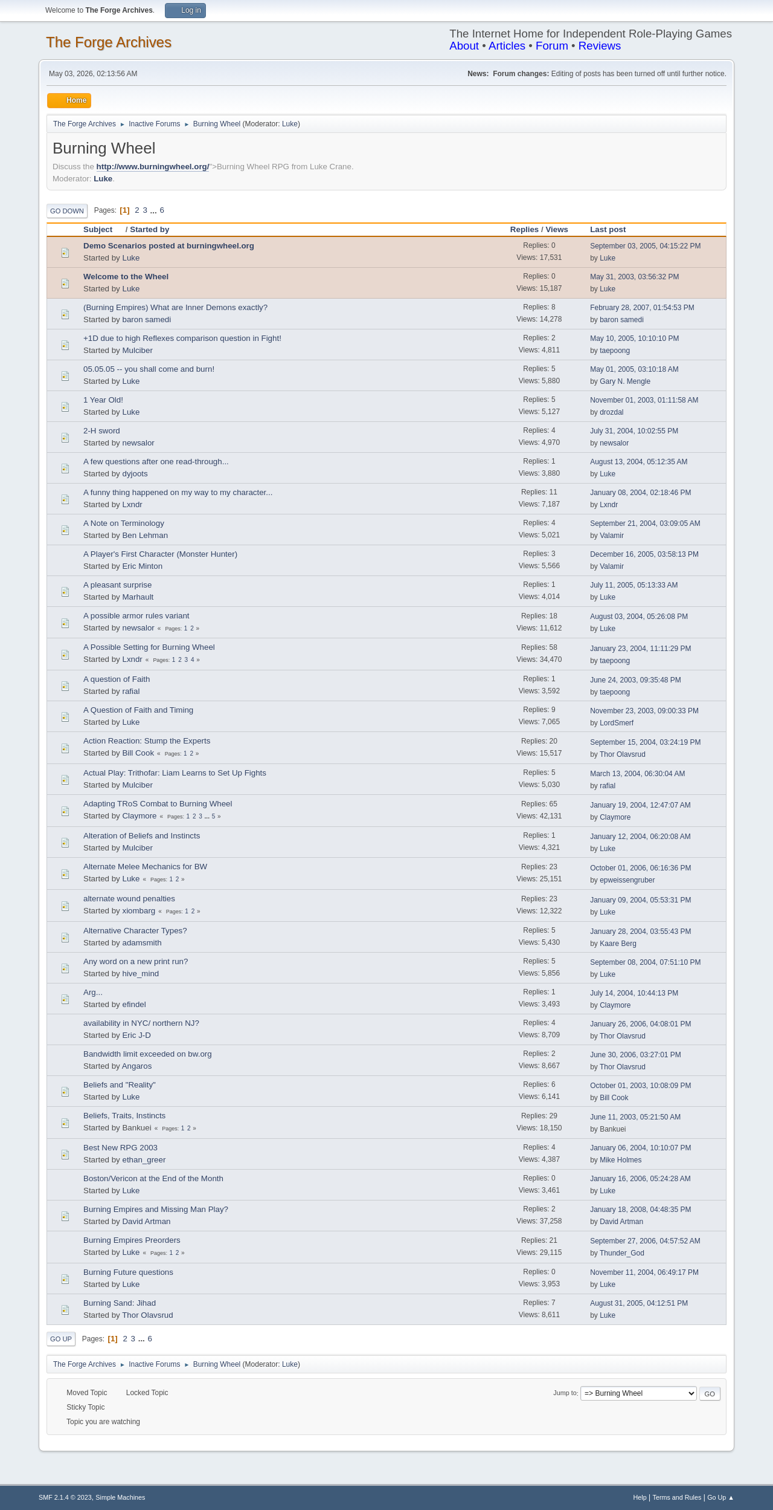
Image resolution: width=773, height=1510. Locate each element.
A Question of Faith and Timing (138, 709)
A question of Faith (116, 679)
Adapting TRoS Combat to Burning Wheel (157, 803)
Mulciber (137, 350)
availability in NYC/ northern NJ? (141, 1023)
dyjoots (134, 473)
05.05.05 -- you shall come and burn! (148, 369)
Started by (149, 229)
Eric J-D (136, 1035)
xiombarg (138, 910)
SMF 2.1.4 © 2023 (65, 1497)
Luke (290, 124)
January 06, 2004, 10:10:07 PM (640, 1148)
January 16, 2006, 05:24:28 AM (640, 1179)
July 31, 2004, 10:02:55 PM (634, 431)
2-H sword (101, 430)
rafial (131, 691)
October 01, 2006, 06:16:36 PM (640, 868)
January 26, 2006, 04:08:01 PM (640, 1024)
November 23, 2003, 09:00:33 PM (644, 711)
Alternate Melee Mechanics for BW (145, 866)
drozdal (611, 412)
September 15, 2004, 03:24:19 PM (645, 742)
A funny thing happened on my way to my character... (177, 492)
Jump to (564, 1393)
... (154, 210)
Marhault (137, 596)
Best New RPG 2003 (120, 1147)
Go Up (61, 1339)
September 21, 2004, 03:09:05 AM (645, 523)
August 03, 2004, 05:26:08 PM (639, 616)
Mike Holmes (620, 1160)
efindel (134, 1004)
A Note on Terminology (123, 523)
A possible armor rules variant (136, 615)
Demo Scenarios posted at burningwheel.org (168, 245)
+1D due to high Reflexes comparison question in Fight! (182, 338)
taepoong (615, 350)
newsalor (138, 442)
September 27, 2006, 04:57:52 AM (645, 1241)
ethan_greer (143, 1159)
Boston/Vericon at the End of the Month (153, 1178)
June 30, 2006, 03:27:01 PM (635, 1055)
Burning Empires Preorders (132, 1240)
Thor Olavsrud (623, 754)
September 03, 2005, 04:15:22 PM (645, 246)
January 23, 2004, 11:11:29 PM (640, 648)
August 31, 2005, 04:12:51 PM (639, 1303)
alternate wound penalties (129, 898)
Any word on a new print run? (135, 961)
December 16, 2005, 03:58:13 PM (644, 554)
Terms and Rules (677, 1497)
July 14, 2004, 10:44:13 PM (634, 993)
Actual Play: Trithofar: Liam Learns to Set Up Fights (174, 772)
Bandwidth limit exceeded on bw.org (147, 1053)
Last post (608, 229)
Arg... (93, 992)
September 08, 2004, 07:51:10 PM (645, 962)
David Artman (146, 1221)
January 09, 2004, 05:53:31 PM (640, 900)
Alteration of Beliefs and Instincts (141, 835)
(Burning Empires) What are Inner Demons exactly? (175, 307)
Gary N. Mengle (625, 381)
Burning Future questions (128, 1272)
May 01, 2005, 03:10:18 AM (634, 369)
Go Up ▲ (720, 1497)
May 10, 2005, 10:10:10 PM (634, 338)
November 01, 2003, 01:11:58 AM (644, 400)
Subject (103, 229)
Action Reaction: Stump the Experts (146, 740)
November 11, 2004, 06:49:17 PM (644, 1272)
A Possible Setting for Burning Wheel (149, 647)
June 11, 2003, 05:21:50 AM (635, 1117)
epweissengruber (627, 880)
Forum (552, 45)
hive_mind (140, 973)
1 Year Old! (103, 399)
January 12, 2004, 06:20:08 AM (640, 836)
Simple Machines (120, 1497)
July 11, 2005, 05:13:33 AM (634, 585)
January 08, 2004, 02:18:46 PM (640, 492)
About (464, 45)
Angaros (137, 1066)
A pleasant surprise (117, 584)
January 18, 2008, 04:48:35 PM (640, 1209)
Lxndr (132, 504)
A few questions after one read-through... (156, 461)
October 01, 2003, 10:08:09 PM (640, 1085)
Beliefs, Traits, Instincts (124, 1115)
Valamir (612, 535)
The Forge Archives (109, 42)
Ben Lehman (145, 535)
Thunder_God (622, 1253)
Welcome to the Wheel (125, 276)
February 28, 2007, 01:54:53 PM (642, 307)
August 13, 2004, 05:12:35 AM (638, 462)
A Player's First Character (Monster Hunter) (160, 554)
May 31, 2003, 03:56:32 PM (634, 277)
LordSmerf (616, 723)
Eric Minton (142, 566)
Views (556, 229)
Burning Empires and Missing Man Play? (155, 1209)
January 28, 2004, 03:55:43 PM (640, 931)
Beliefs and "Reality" (119, 1084)
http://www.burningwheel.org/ (153, 166)
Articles (507, 45)
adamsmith (141, 942)
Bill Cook (138, 752)
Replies (524, 229)
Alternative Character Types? (135, 930)
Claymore (139, 815)
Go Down (67, 211)
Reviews (600, 45)
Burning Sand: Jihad (119, 1302)
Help (640, 1497)
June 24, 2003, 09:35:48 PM (635, 680)
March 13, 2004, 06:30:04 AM (637, 774)
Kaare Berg (618, 943)
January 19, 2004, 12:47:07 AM (640, 805)
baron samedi (146, 319)
